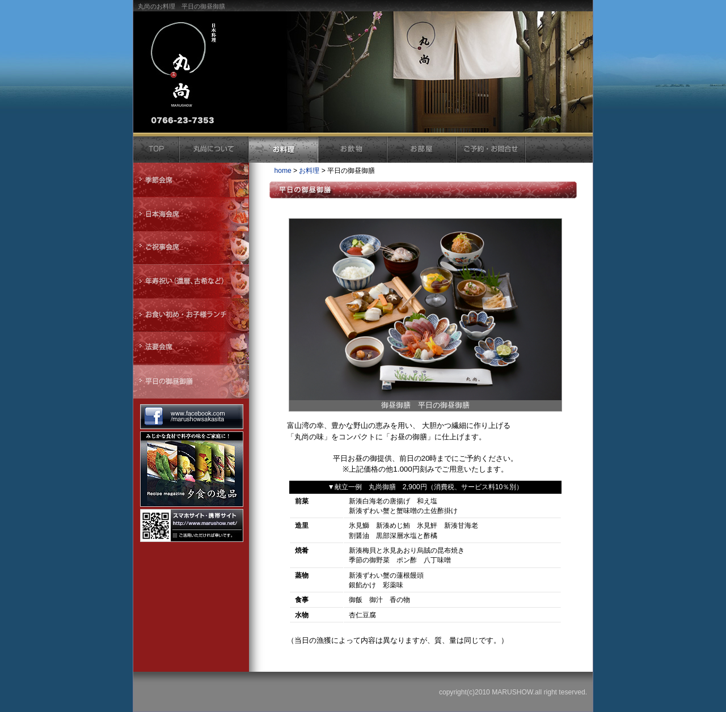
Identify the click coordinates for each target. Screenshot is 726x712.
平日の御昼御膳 (191, 382)
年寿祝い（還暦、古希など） (191, 281)
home (283, 171)
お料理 (283, 150)
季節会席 (191, 180)
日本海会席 (191, 214)
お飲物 (352, 150)
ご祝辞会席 (191, 248)
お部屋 (422, 150)
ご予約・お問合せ (491, 150)
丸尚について (214, 150)
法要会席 (191, 348)
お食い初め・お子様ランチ (191, 315)
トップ (156, 150)
